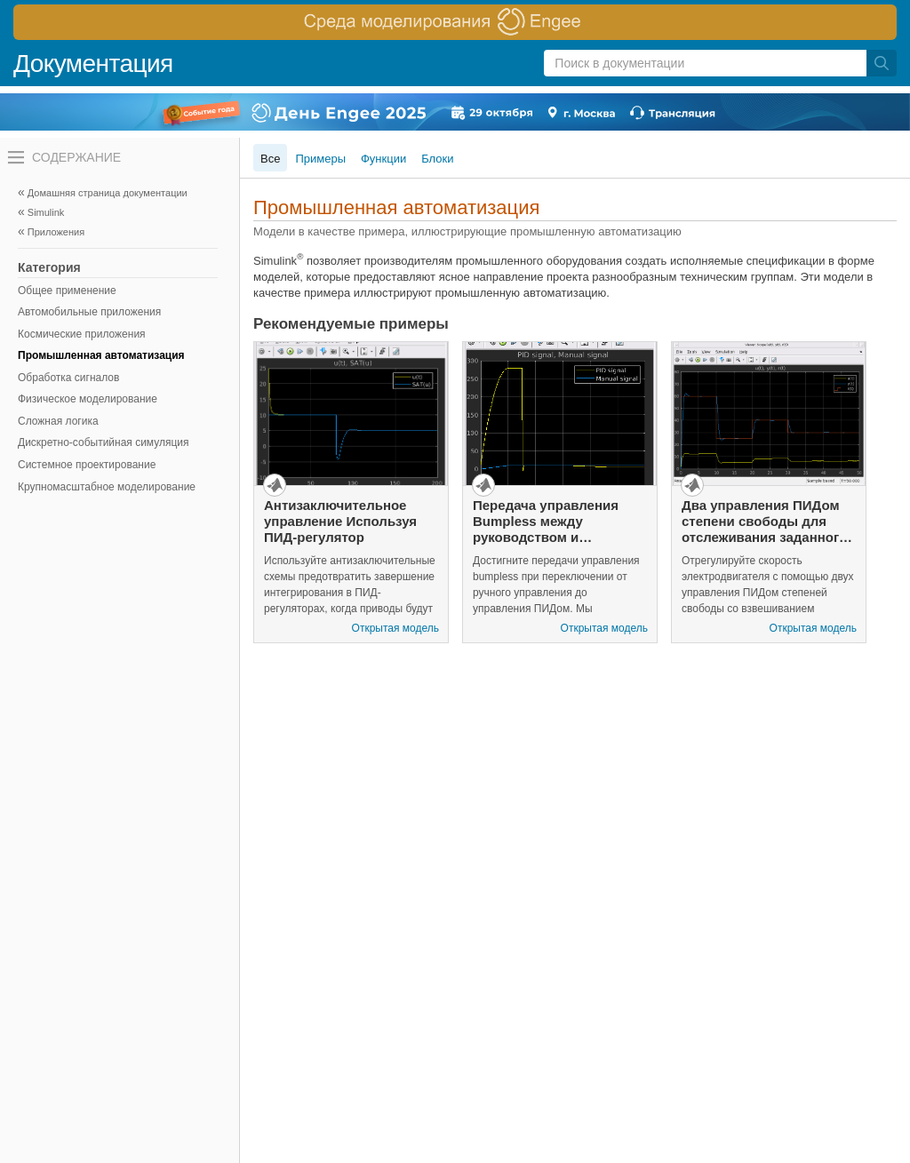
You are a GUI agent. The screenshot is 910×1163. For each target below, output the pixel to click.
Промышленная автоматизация (101, 355)
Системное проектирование (87, 464)
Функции (383, 158)
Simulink (46, 212)
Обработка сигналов (68, 377)
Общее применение (67, 290)
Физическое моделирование (87, 399)
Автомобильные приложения (89, 312)
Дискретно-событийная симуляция (103, 442)
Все (270, 158)
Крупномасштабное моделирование (107, 487)
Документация (93, 63)
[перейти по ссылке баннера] (455, 22)
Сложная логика (58, 421)
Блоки (437, 158)
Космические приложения (82, 334)
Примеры (320, 158)
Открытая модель (395, 628)
